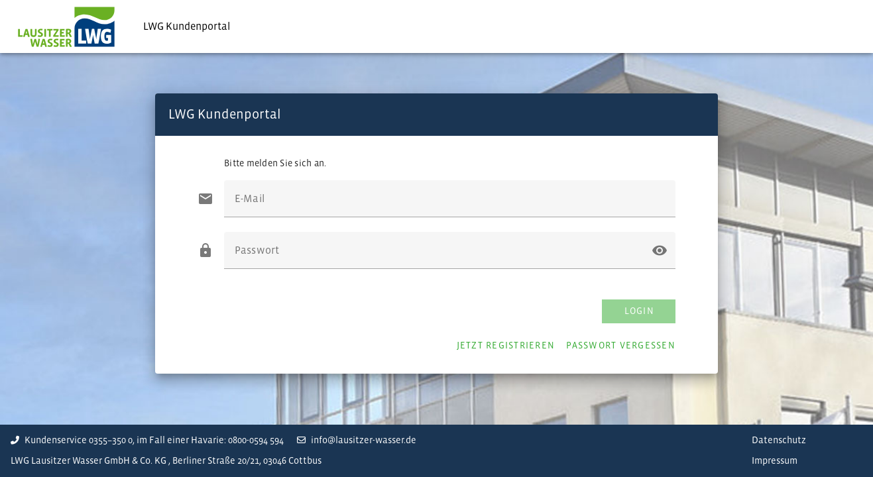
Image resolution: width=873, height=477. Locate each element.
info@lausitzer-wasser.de (356, 440)
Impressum (774, 461)
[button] (660, 250)
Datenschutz (779, 440)
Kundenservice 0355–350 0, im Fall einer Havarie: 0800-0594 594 (147, 440)
